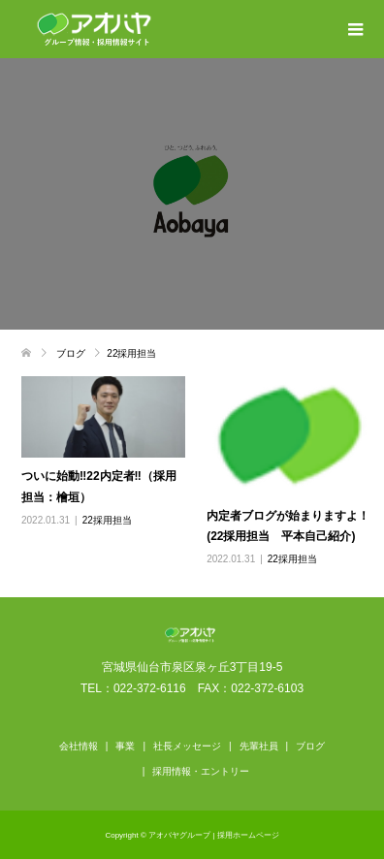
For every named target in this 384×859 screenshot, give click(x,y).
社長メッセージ (187, 746)
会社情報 (78, 746)
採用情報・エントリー (200, 771)
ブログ (310, 746)
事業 (125, 746)
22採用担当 (107, 520)
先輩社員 (259, 746)
